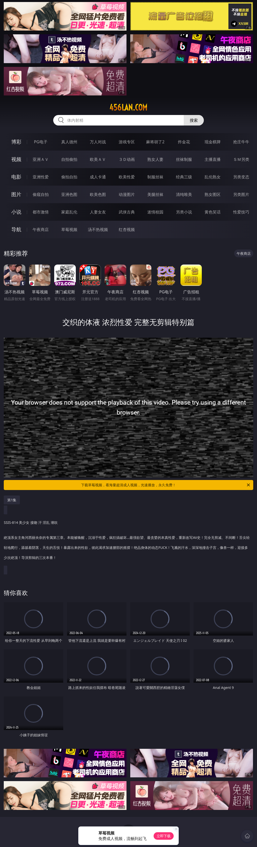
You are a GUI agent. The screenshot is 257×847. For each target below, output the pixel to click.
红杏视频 (127, 229)
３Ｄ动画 (127, 159)
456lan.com (128, 107)
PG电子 (40, 142)
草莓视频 (69, 229)
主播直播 (213, 159)
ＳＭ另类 (241, 159)
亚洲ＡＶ (41, 159)
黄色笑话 (213, 212)
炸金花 (184, 142)
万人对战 (98, 142)
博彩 (16, 141)
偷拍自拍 (69, 177)
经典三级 (184, 177)
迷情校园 (155, 212)
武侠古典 (127, 212)
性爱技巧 (241, 212)
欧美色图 (98, 194)
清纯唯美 (184, 194)
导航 (16, 229)
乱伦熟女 (213, 177)
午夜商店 (41, 229)
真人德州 (69, 142)
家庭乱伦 (69, 212)
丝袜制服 (184, 159)
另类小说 (184, 212)
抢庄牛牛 (241, 142)
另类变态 (241, 177)
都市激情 (41, 212)
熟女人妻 (155, 159)
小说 (16, 211)
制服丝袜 (155, 177)
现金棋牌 (213, 142)
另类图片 (241, 194)
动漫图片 (127, 194)
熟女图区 (213, 194)
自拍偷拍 (69, 159)
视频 (16, 159)
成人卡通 (98, 177)
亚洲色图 (69, 194)
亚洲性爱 (41, 177)
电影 (16, 176)
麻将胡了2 (155, 142)
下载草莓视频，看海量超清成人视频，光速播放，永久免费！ (166, 485)
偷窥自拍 (41, 194)
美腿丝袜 (155, 194)
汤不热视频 (98, 229)
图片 (16, 194)
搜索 (194, 120)
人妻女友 (98, 212)
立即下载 (164, 835)
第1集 (11, 500)
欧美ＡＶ (98, 159)
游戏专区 (127, 142)
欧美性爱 (127, 177)
